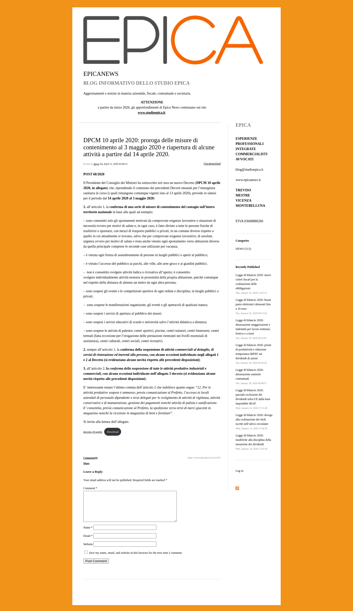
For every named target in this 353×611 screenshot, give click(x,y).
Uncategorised (212, 163)
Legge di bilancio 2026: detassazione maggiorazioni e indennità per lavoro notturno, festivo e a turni (253, 329)
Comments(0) (90, 458)
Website (88, 550)
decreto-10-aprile (92, 431)
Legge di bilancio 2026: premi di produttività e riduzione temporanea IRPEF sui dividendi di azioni (253, 353)
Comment (90, 488)
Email (88, 541)
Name (88, 533)
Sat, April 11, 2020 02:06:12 (113, 164)
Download (113, 431)
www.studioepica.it (151, 112)
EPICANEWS (100, 73)
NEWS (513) (243, 248)
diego (96, 164)
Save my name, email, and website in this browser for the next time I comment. (135, 558)
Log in (239, 470)
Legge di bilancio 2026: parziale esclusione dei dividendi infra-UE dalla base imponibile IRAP (253, 399)
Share (86, 463)
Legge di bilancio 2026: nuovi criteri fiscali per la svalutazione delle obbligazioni (253, 283)
